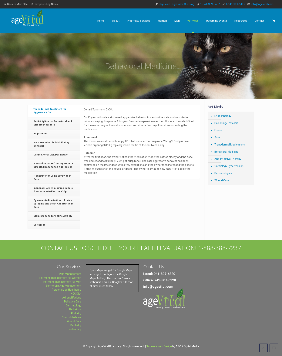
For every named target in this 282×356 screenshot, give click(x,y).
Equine (218, 130)
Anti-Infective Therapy (227, 158)
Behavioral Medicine (226, 151)
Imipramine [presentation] (40, 133)
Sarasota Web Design (159, 346)
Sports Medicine (71, 317)
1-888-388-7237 (219, 248)
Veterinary (75, 329)
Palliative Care (72, 301)
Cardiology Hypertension (228, 166)
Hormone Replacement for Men (62, 281)
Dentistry (75, 325)
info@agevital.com (262, 4)
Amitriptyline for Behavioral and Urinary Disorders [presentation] (52, 123)
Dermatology (73, 305)
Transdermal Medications (229, 144)
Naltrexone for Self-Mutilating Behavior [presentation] (51, 144)
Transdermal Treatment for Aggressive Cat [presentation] (49, 111)
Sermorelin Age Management (63, 285)
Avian (217, 137)
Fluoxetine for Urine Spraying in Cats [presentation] (52, 177)
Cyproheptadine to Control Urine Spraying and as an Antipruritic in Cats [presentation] (53, 203)
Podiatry (76, 313)
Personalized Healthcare (66, 289)
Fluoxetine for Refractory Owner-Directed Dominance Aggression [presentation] (53, 165)
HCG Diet (76, 293)
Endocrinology (222, 115)
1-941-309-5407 (210, 4)
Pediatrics (75, 309)
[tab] (54, 111)
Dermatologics (223, 173)
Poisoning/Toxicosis (226, 123)
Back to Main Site (15, 4)
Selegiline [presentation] (39, 224)
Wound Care (221, 180)
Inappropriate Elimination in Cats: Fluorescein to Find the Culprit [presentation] (53, 190)
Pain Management (70, 273)
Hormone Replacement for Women (60, 277)
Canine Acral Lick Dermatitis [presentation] (50, 154)
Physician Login (168, 4)
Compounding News (44, 4)
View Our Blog (186, 4)
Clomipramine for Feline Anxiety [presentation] (52, 215)
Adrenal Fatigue (71, 297)
